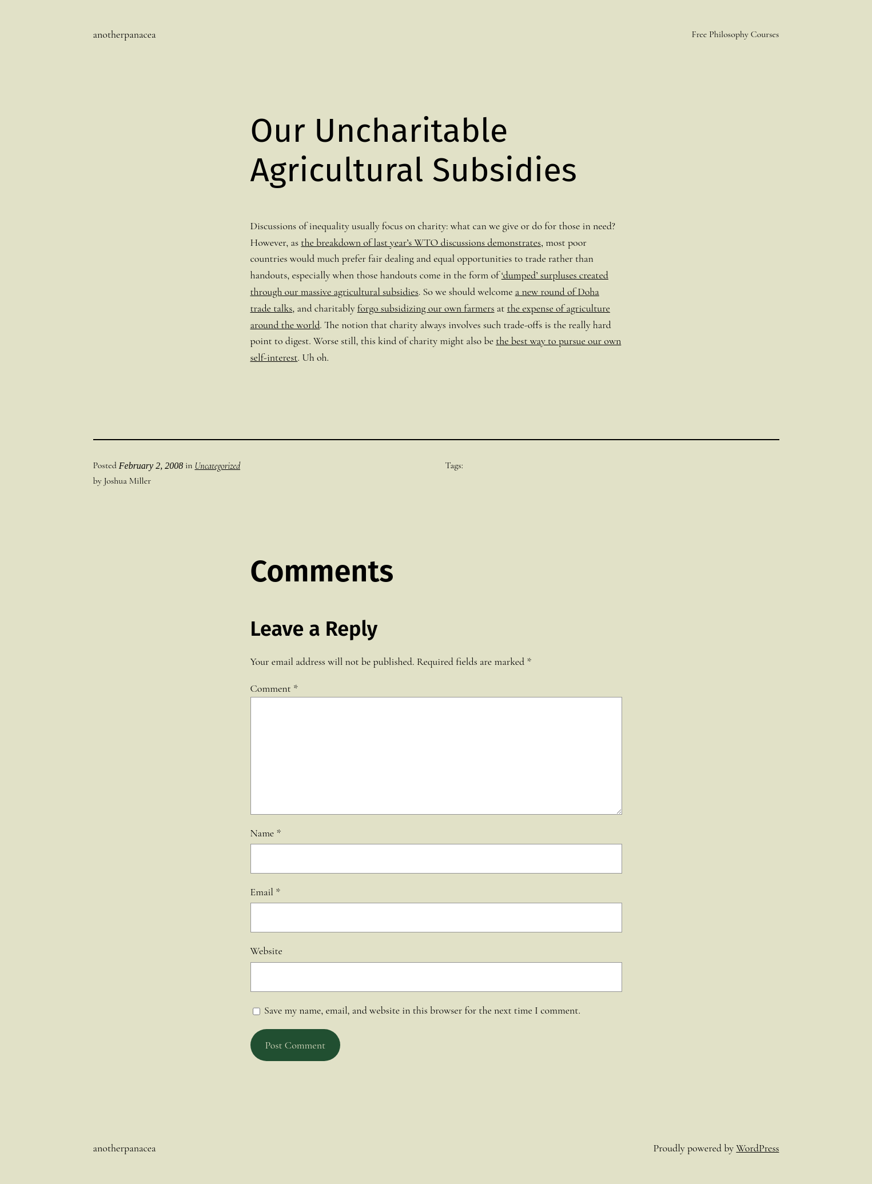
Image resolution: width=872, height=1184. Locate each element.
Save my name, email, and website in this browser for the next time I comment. (422, 1010)
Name (265, 833)
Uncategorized (217, 466)
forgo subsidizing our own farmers (426, 308)
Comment (274, 688)
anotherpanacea (124, 34)
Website (266, 950)
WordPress (757, 1148)
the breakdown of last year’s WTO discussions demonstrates (421, 242)
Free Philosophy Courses (735, 34)
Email (265, 892)
